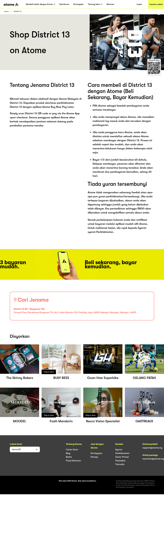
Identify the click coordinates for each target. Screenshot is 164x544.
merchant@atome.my (153, 459)
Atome (6, 11)
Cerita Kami (72, 449)
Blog (68, 453)
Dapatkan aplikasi (156, 4)
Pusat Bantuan (73, 460)
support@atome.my (152, 448)
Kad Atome (64, 4)
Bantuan (110, 4)
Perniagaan (78, 4)
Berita (69, 457)
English (139, 4)
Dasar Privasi (122, 457)
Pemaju (94, 457)
